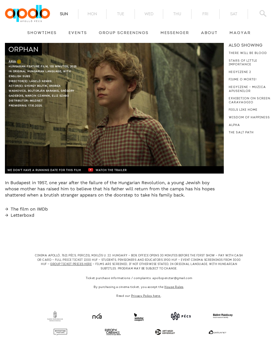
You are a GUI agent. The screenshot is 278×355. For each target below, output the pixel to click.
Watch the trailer (122, 169)
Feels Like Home (243, 109)
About (209, 33)
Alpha (234, 125)
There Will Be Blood (248, 53)
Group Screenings (124, 33)
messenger (174, 33)
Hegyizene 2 (240, 72)
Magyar (240, 33)
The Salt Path (241, 132)
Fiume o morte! (243, 79)
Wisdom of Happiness (249, 117)
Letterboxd (19, 215)
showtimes (42, 33)
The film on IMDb (26, 209)
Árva (12, 61)
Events (78, 33)
